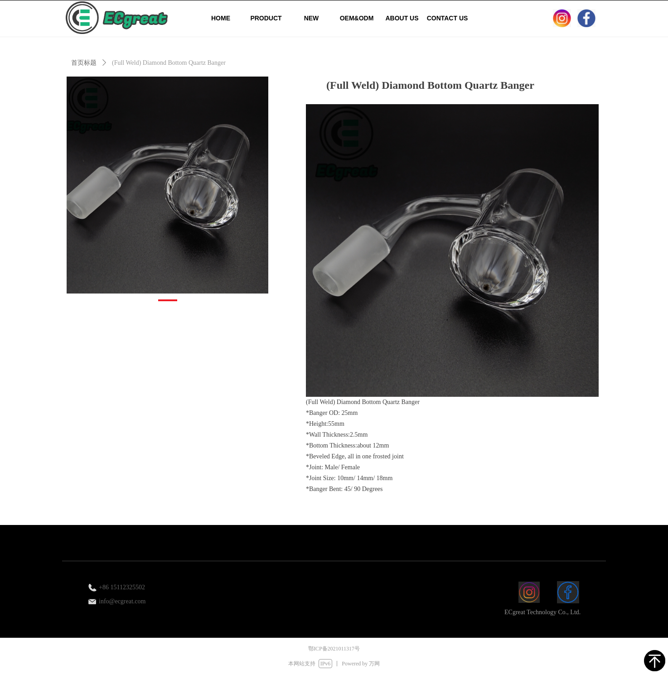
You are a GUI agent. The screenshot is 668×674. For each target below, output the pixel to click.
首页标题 (84, 62)
